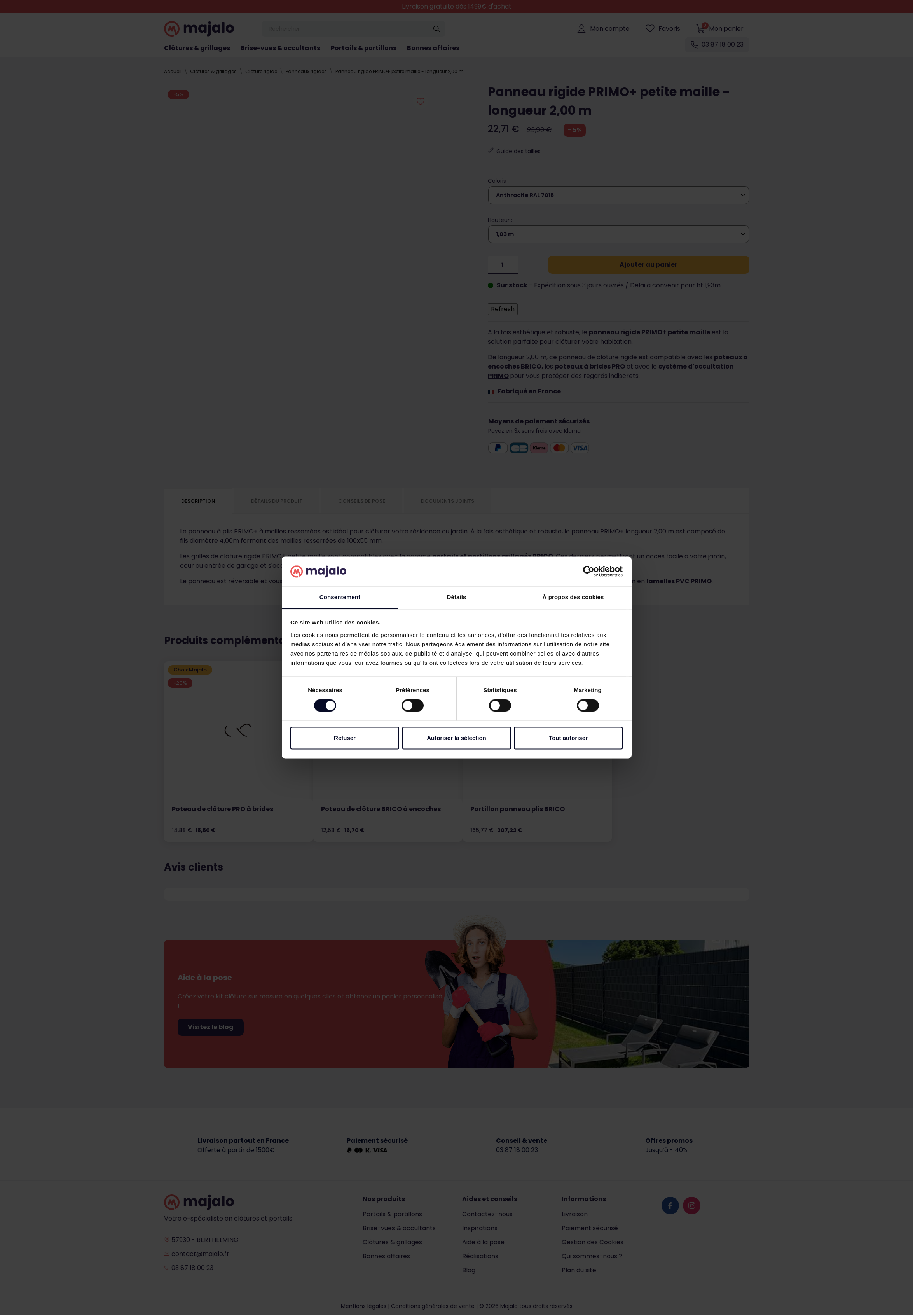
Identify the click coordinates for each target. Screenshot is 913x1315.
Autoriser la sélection (456, 737)
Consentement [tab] (339, 597)
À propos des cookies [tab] (573, 597)
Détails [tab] (456, 597)
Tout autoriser (568, 737)
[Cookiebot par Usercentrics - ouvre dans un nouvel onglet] (589, 571)
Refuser (345, 737)
